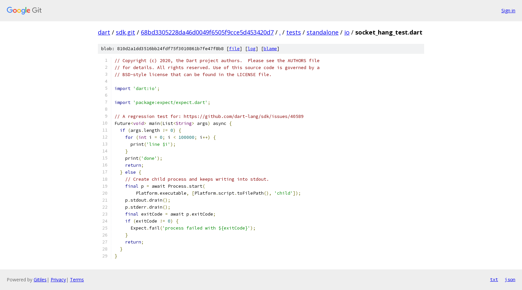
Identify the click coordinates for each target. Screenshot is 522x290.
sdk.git (125, 32)
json (510, 279)
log (252, 48)
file (234, 48)
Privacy (58, 279)
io (347, 32)
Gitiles (40, 279)
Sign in (508, 10)
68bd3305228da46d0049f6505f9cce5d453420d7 (207, 32)
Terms (77, 279)
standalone (323, 32)
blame (270, 48)
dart (104, 32)
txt (494, 279)
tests (293, 32)
